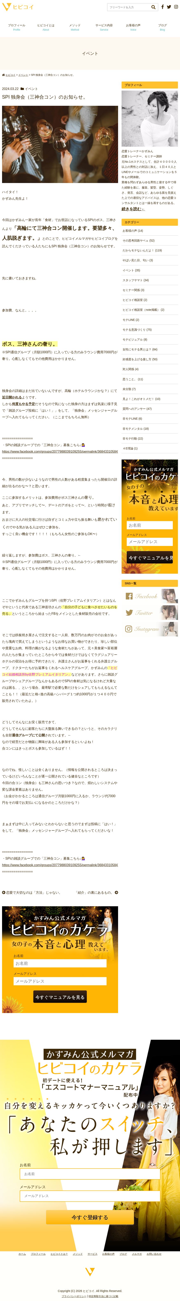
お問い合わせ (154, 1254)
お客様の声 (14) (133, 230)
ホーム (22, 1254)
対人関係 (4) (130, 369)
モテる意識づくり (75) (137, 329)
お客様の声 (133, 27)
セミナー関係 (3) (133, 290)
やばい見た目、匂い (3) (138, 260)
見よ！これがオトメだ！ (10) (141, 399)
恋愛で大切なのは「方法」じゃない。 (32, 892)
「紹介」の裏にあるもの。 (96, 892)
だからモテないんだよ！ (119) (142, 250)
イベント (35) (131, 270)
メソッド (75, 27)
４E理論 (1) (130, 448)
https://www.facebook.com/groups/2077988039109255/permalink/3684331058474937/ (65, 451)
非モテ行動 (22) (133, 438)
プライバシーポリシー (74, 1296)
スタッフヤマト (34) (136, 280)
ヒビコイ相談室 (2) (135, 300)
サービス (93, 1254)
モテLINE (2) (131, 319)
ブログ (162, 27)
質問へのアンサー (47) (137, 408)
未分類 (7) (129, 389)
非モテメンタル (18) (136, 428)
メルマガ (137, 1254)
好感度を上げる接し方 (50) (140, 359)
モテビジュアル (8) (135, 339)
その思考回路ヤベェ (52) (138, 240)
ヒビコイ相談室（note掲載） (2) (143, 309)
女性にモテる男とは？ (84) (140, 349)
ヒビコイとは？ (59, 1254)
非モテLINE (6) (132, 418)
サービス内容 (104, 27)
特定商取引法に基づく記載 (103, 1296)
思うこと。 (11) (133, 379)
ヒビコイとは (46, 27)
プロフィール (16, 27)
